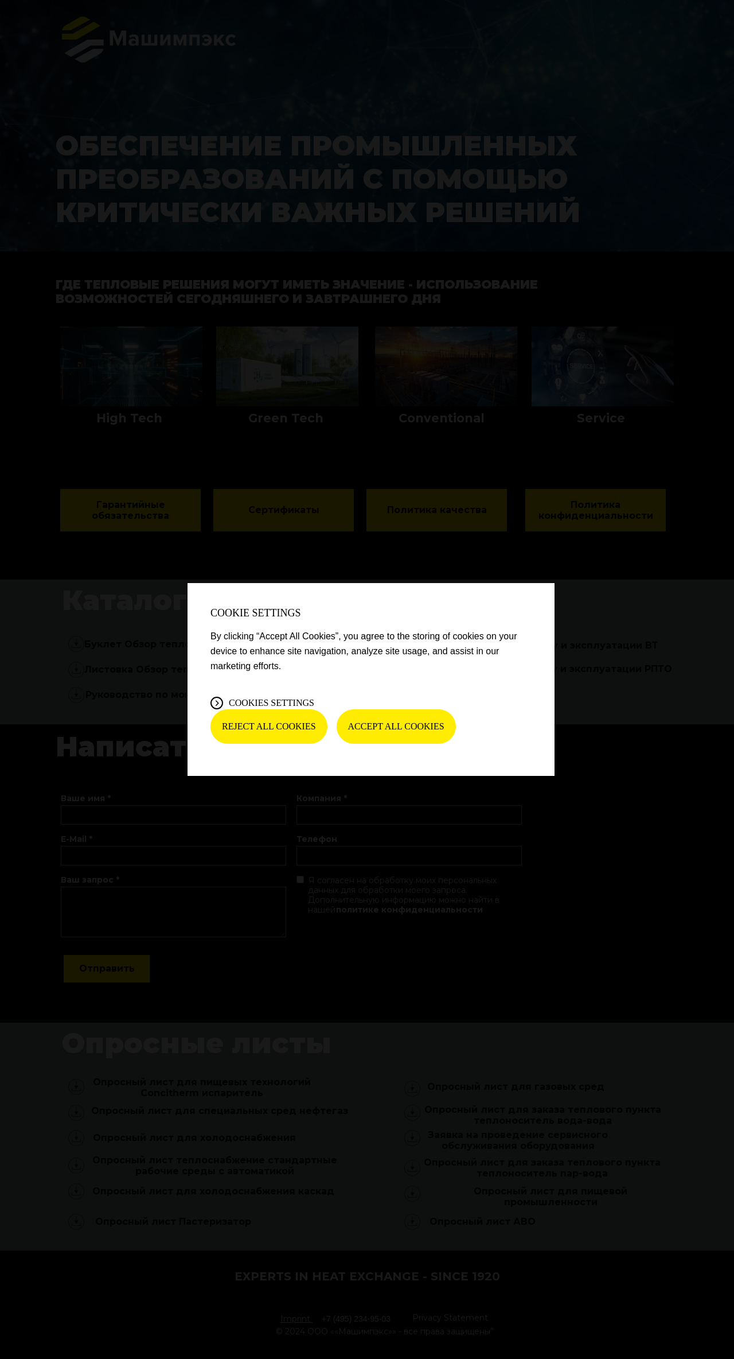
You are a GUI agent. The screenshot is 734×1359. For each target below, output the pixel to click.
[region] (371, 679)
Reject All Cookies (269, 726)
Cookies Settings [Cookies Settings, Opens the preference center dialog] (271, 703)
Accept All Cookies (396, 726)
